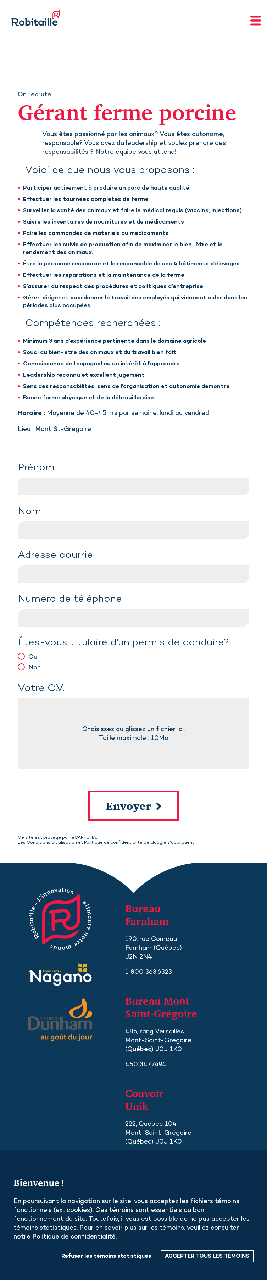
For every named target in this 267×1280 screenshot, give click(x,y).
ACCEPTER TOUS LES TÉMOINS (207, 1256)
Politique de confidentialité (113, 843)
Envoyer (128, 805)
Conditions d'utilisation (52, 843)
